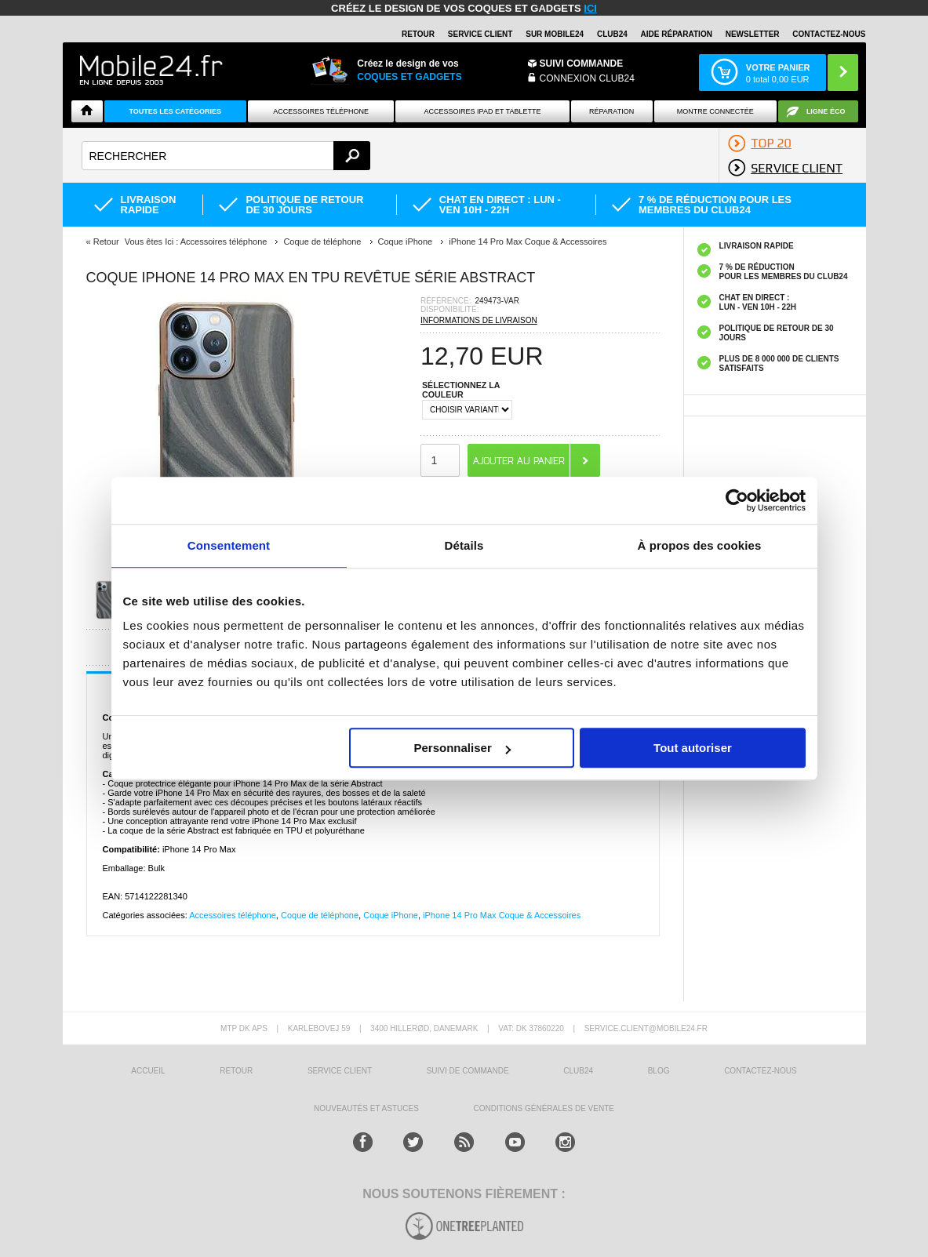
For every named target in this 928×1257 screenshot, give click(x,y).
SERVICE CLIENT (480, 34)
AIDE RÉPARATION (676, 34)
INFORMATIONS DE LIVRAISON (478, 320)
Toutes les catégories (175, 111)
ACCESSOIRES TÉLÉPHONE (321, 111)
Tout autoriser (692, 747)
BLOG (659, 1070)
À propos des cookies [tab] (700, 545)
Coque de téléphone (319, 915)
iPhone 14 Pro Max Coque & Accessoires (501, 915)
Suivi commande (582, 63)
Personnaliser (462, 747)
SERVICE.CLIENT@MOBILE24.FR (646, 1028)
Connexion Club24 (587, 78)
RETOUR (418, 34)
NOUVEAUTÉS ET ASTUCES (366, 1108)
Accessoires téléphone (232, 915)
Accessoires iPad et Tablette (482, 111)
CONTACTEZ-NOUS (828, 34)
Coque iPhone (390, 915)
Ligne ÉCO (826, 111)
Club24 (612, 34)
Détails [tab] (464, 545)
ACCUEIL (148, 1070)
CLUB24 (578, 1070)
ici (590, 8)
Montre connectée (715, 111)
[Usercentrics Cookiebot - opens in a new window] (737, 500)
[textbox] (226, 155)
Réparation (611, 111)
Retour (106, 241)
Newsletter (753, 34)
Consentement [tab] (228, 545)
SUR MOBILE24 (555, 34)
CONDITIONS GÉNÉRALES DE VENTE (543, 1108)
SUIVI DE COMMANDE (468, 1070)
